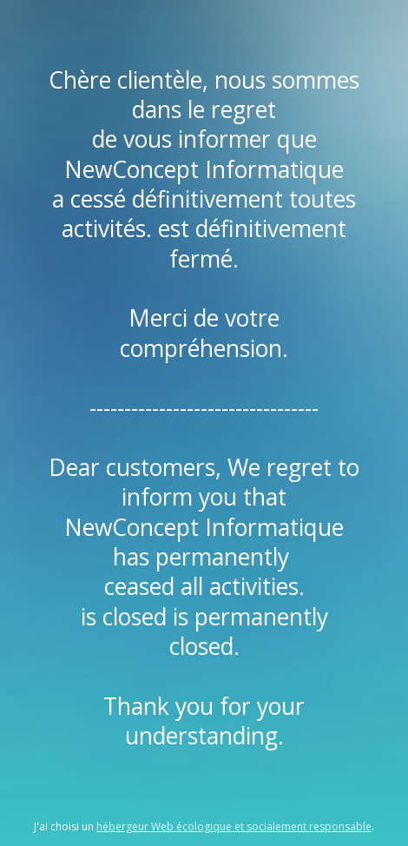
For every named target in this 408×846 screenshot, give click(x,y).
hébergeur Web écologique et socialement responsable (234, 826)
